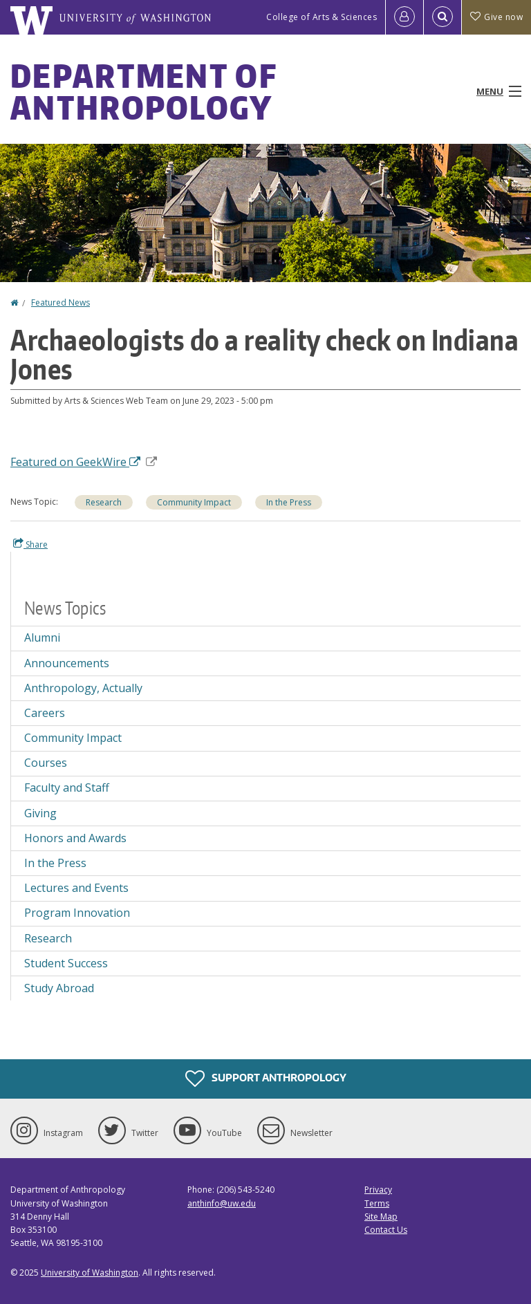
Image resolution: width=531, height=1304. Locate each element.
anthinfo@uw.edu (221, 1203)
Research (104, 502)
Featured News (60, 302)
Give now (496, 17)
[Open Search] (442, 17)
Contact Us (385, 1230)
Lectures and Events (76, 887)
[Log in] (404, 17)
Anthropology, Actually (83, 688)
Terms (376, 1203)
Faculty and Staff (66, 787)
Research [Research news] (48, 938)
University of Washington (89, 1272)
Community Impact (194, 502)
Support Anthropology (265, 1078)
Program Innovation (77, 912)
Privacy (378, 1189)
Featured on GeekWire (83, 461)
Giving (40, 813)
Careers (44, 712)
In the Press (288, 502)
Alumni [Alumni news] (42, 637)
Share (30, 544)
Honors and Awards (75, 838)
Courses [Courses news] (45, 762)
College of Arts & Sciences (321, 17)
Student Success (66, 963)
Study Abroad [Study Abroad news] (59, 988)
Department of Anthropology (143, 91)
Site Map (381, 1216)
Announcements (66, 663)
